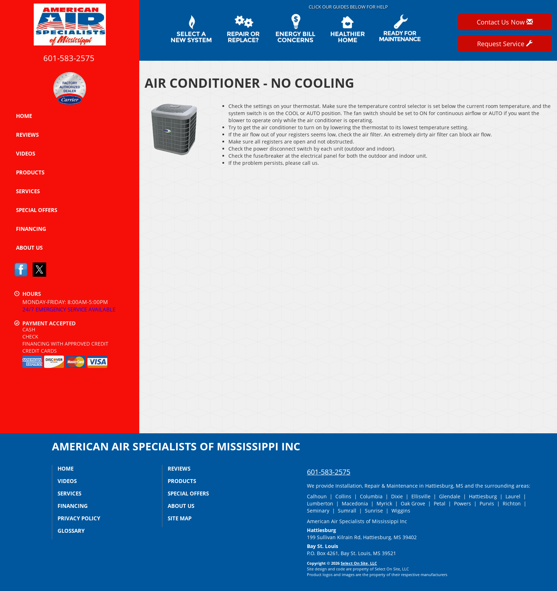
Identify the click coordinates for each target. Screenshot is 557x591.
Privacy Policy (79, 518)
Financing (31, 228)
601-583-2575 (328, 472)
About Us (29, 247)
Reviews (27, 134)
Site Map (179, 518)
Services (28, 191)
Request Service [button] (504, 43)
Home (24, 115)
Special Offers (36, 209)
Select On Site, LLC (359, 563)
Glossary (71, 530)
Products (30, 172)
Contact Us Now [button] (505, 22)
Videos (25, 153)
